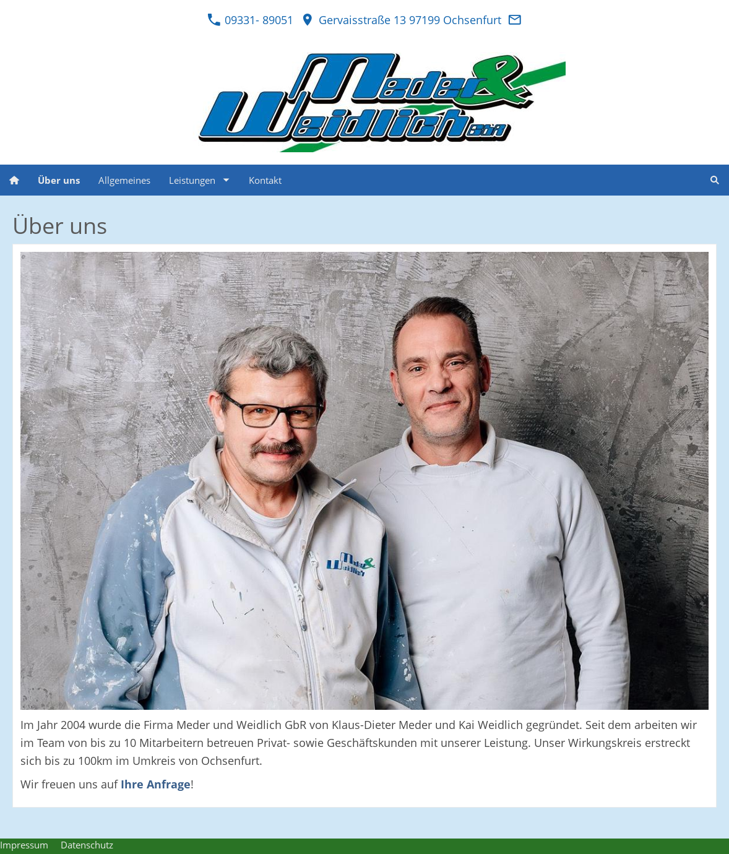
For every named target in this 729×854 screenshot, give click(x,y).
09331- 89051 (250, 19)
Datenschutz (87, 845)
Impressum (24, 845)
